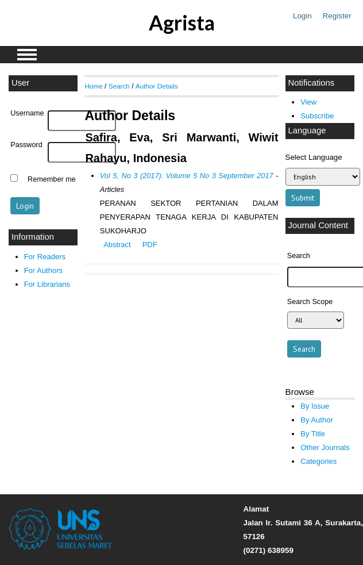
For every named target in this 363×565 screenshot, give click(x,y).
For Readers (44, 256)
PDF (149, 244)
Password (26, 145)
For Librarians (47, 284)
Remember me (52, 179)
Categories (318, 461)
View (308, 102)
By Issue (314, 406)
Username (27, 113)
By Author (316, 420)
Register (337, 15)
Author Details (157, 86)
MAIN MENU (27, 54)
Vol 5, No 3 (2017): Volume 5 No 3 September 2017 (186, 175)
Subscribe (317, 116)
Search (119, 86)
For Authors (43, 270)
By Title (312, 433)
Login (302, 15)
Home (93, 86)
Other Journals (324, 447)
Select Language (313, 157)
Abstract (116, 244)
